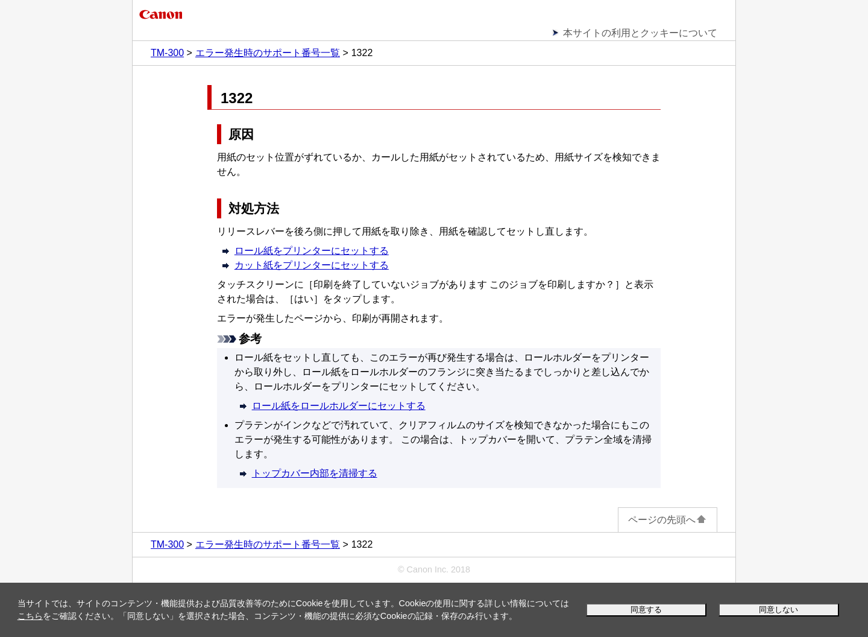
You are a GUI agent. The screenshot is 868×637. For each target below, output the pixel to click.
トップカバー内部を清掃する (314, 473)
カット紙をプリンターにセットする (311, 265)
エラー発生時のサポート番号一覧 (267, 53)
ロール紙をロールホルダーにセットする (339, 406)
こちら (30, 616)
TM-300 (167, 53)
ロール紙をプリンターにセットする (311, 251)
